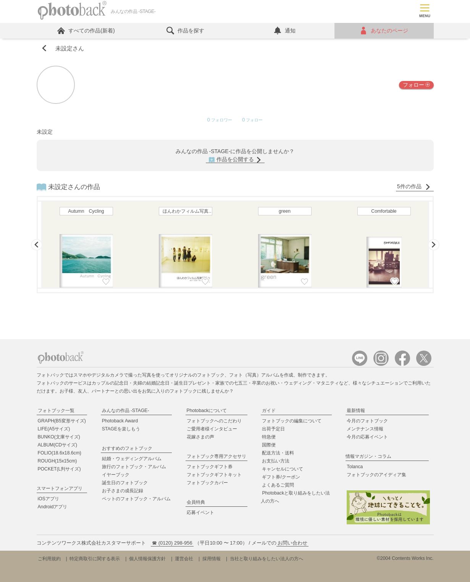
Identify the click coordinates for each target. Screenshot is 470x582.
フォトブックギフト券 (210, 466)
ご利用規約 (49, 558)
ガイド (269, 410)
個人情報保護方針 (147, 558)
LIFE (54, 429)
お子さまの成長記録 (122, 490)
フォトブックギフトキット (214, 474)
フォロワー (219, 120)
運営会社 (184, 558)
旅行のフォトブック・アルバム (134, 466)
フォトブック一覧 (56, 410)
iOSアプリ (48, 498)
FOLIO (59, 453)
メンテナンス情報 (365, 429)
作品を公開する (235, 159)
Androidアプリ (53, 506)
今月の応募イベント (367, 437)
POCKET (59, 469)
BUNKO (59, 437)
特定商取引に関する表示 (94, 558)
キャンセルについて (282, 469)
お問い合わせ (292, 543)
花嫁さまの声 (200, 437)
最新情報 (356, 410)
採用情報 (211, 558)
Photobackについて (207, 410)
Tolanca (355, 466)
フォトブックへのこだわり (214, 421)
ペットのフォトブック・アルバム (136, 498)
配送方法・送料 (278, 453)
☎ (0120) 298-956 (172, 543)
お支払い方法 (275, 461)
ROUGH (57, 461)
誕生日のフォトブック (125, 482)
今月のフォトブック (367, 421)
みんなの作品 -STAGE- (125, 410)
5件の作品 (414, 186)
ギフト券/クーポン (281, 477)
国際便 (269, 445)
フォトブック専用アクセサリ (216, 456)
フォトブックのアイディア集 (376, 474)
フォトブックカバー (207, 482)
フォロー (416, 84)
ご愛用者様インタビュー (212, 429)
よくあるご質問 (278, 485)
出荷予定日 (273, 429)
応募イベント (200, 512)
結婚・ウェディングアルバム (132, 458)
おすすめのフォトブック (127, 448)
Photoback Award (120, 421)
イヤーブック (115, 474)
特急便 (269, 437)
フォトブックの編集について (291, 421)
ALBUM (58, 445)
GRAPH (62, 421)
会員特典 (196, 502)
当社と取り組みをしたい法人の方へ (266, 558)
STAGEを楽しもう (121, 429)
